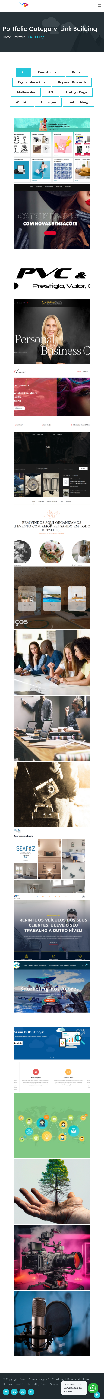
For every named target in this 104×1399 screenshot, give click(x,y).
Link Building (78, 102)
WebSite (22, 102)
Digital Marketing (32, 82)
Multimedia (26, 92)
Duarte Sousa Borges (54, 1384)
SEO (50, 92)
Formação (48, 102)
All (23, 72)
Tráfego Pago (76, 92)
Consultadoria (48, 72)
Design (77, 72)
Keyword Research (72, 82)
